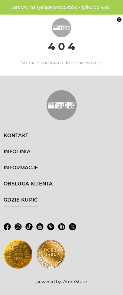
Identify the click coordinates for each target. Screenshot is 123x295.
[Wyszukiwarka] (90, 21)
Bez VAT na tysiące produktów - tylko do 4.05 (60, 7)
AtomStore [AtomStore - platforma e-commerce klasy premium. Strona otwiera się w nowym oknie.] (75, 281)
